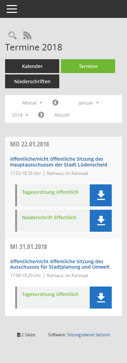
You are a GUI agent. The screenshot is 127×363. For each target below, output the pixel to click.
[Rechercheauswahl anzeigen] (12, 35)
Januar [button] (89, 102)
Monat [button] (32, 102)
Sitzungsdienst (88, 335)
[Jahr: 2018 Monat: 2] (41, 115)
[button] (101, 195)
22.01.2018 (29, 144)
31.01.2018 (28, 246)
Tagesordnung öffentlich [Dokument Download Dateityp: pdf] (50, 192)
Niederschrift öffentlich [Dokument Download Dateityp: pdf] (49, 218)
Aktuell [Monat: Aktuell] (62, 115)
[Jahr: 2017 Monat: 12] (55, 103)
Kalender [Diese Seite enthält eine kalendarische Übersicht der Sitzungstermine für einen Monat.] (32, 66)
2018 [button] (20, 115)
